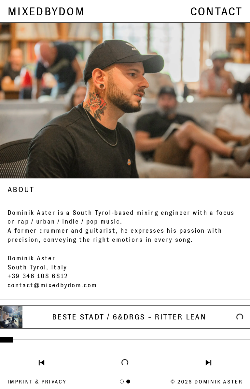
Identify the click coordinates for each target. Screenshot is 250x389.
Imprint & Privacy (36, 381)
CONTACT (216, 11)
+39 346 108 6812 (37, 276)
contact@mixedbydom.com (52, 285)
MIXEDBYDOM (46, 11)
